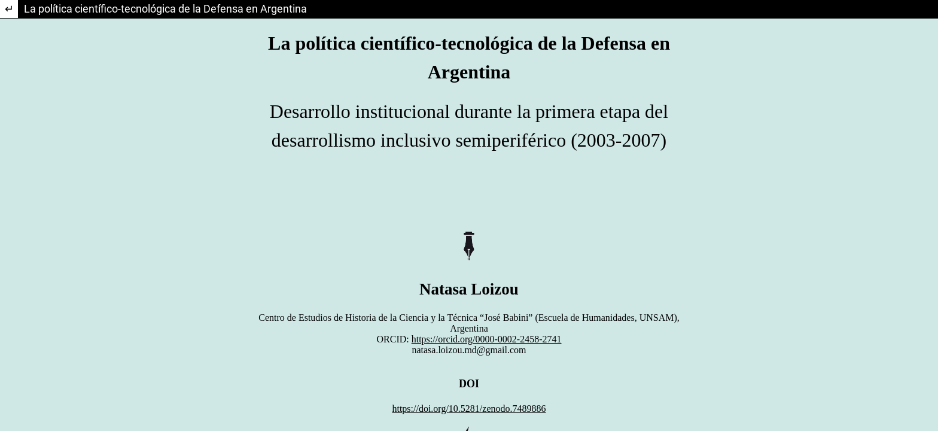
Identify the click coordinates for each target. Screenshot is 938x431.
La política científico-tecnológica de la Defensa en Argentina (165, 8)
